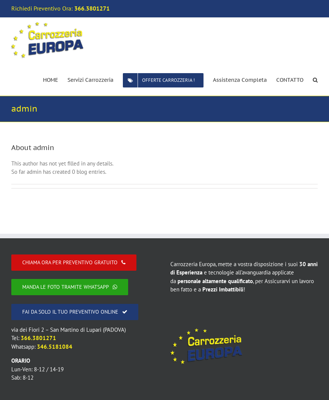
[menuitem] (55, 79)
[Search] (315, 79)
